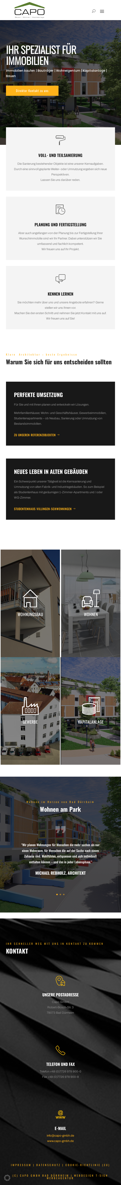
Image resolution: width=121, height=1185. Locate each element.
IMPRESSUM (21, 1165)
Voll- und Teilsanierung (60, 155)
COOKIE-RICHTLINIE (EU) (87, 1165)
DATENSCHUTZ (48, 1165)
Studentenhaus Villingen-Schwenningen (43, 509)
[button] (7, 1178)
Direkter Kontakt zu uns (32, 90)
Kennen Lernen (60, 294)
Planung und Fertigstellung (60, 224)
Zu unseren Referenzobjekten (35, 435)
